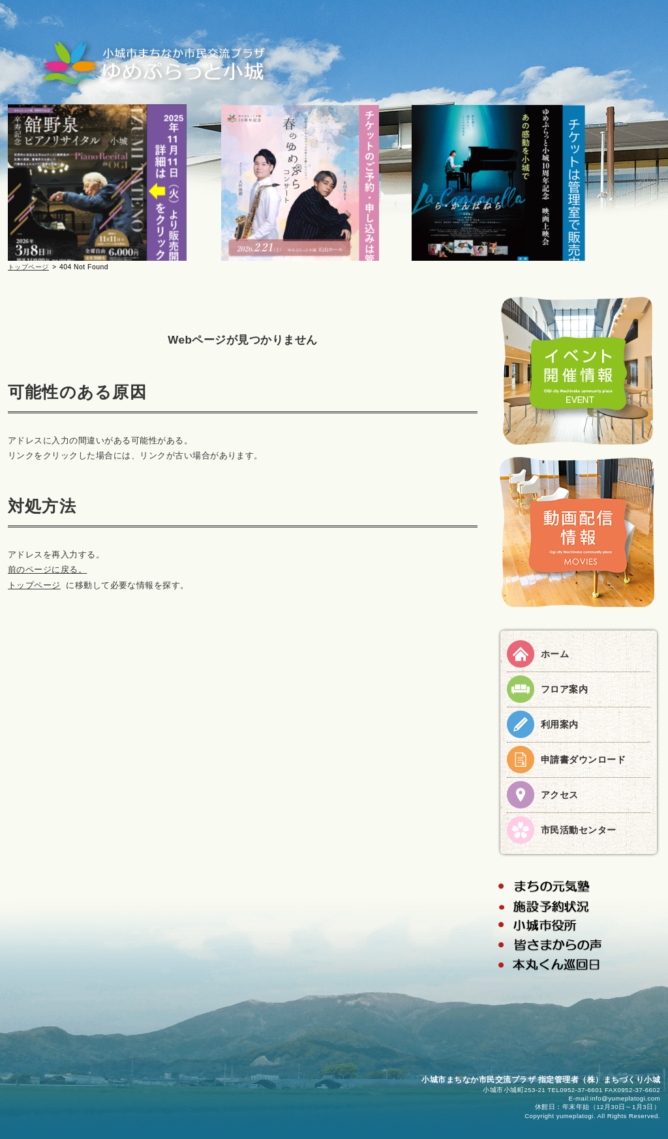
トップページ (28, 267)
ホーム (555, 654)
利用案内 (560, 724)
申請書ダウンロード (583, 759)
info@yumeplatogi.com (625, 1098)
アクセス (560, 795)
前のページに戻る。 (47, 569)
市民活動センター (578, 830)
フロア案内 (564, 689)
